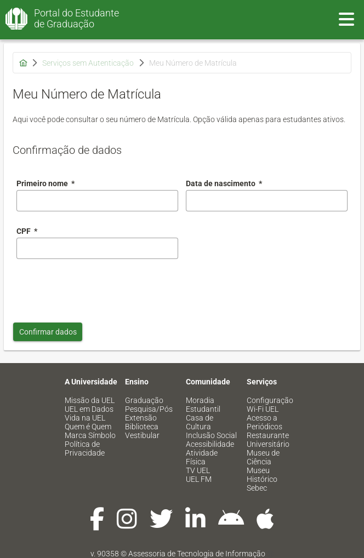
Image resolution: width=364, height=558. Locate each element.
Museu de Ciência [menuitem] (263, 457)
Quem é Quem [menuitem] (88, 426)
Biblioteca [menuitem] (141, 426)
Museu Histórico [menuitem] (262, 475)
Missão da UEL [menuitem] (90, 400)
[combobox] (267, 200)
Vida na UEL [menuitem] (85, 417)
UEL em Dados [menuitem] (89, 409)
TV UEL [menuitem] (198, 470)
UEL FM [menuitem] (199, 479)
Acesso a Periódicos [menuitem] (264, 422)
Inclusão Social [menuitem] (211, 435)
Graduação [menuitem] (144, 400)
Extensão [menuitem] (141, 417)
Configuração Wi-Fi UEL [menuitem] (270, 404)
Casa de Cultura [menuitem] (199, 422)
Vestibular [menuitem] (142, 435)
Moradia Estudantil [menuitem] (203, 404)
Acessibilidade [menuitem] (210, 444)
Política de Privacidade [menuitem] (85, 448)
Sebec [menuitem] (257, 488)
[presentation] (99, 288)
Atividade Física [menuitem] (202, 457)
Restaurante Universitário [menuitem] (268, 439)
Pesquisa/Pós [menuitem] (149, 409)
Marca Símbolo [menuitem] (90, 435)
